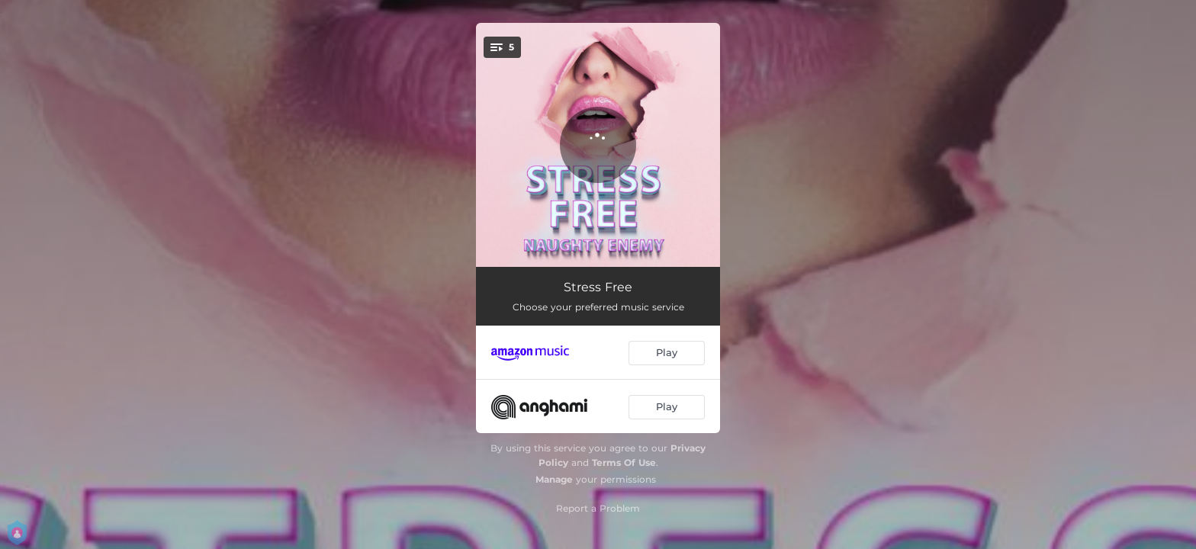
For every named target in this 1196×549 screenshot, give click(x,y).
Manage (554, 479)
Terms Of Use (624, 462)
